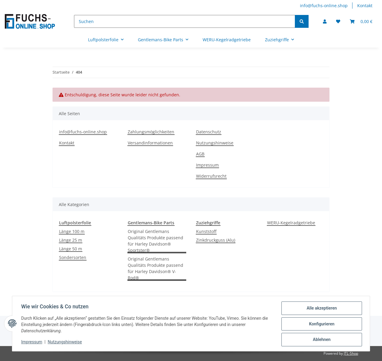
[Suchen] (184, 21)
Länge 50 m (70, 249)
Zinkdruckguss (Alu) (215, 240)
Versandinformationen (150, 143)
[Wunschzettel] (338, 21)
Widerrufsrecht (211, 176)
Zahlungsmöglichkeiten (151, 132)
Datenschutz (208, 132)
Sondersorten (72, 257)
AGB (200, 154)
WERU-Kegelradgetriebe (291, 223)
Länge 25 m (70, 240)
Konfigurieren (321, 324)
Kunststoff (206, 231)
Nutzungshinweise (214, 143)
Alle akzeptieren (321, 308)
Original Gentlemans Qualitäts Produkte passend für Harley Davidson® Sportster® (155, 241)
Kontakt (364, 5)
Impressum (207, 165)
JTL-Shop (351, 353)
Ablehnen (321, 339)
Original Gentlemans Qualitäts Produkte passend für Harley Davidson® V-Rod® (155, 268)
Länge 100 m (71, 231)
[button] (324, 21)
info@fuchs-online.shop (324, 5)
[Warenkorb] (361, 21)
